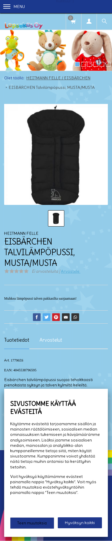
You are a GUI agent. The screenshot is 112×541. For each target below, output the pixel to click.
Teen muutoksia (32, 523)
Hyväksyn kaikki (80, 522)
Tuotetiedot (16, 340)
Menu (14, 6)
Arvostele (70, 271)
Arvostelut (50, 340)
